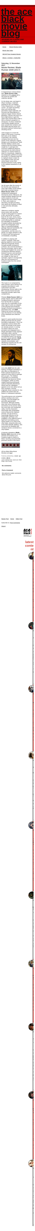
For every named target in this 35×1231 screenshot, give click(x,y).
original (13, 95)
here (11, 453)
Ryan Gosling (8, 461)
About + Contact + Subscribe (11, 58)
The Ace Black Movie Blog (16, 22)
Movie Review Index (15, 47)
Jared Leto (15, 460)
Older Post (19, 519)
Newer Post (5, 519)
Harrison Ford (8, 460)
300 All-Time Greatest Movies (11, 54)
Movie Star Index (7, 50)
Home (4, 47)
